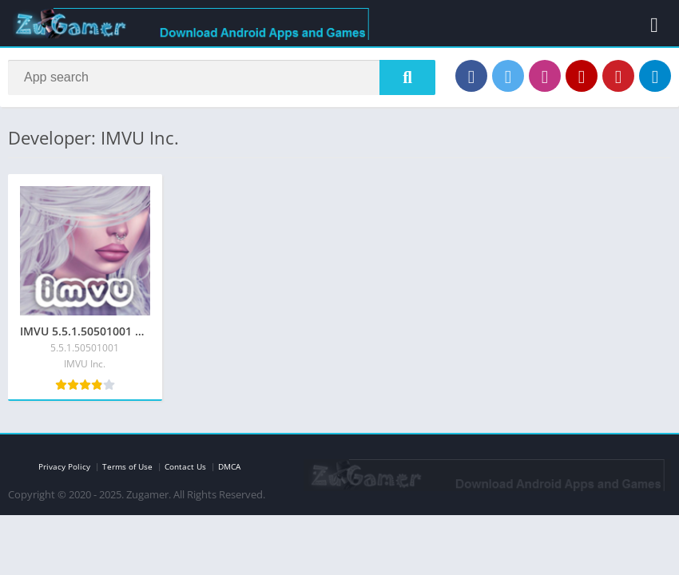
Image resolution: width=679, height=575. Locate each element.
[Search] (221, 77)
